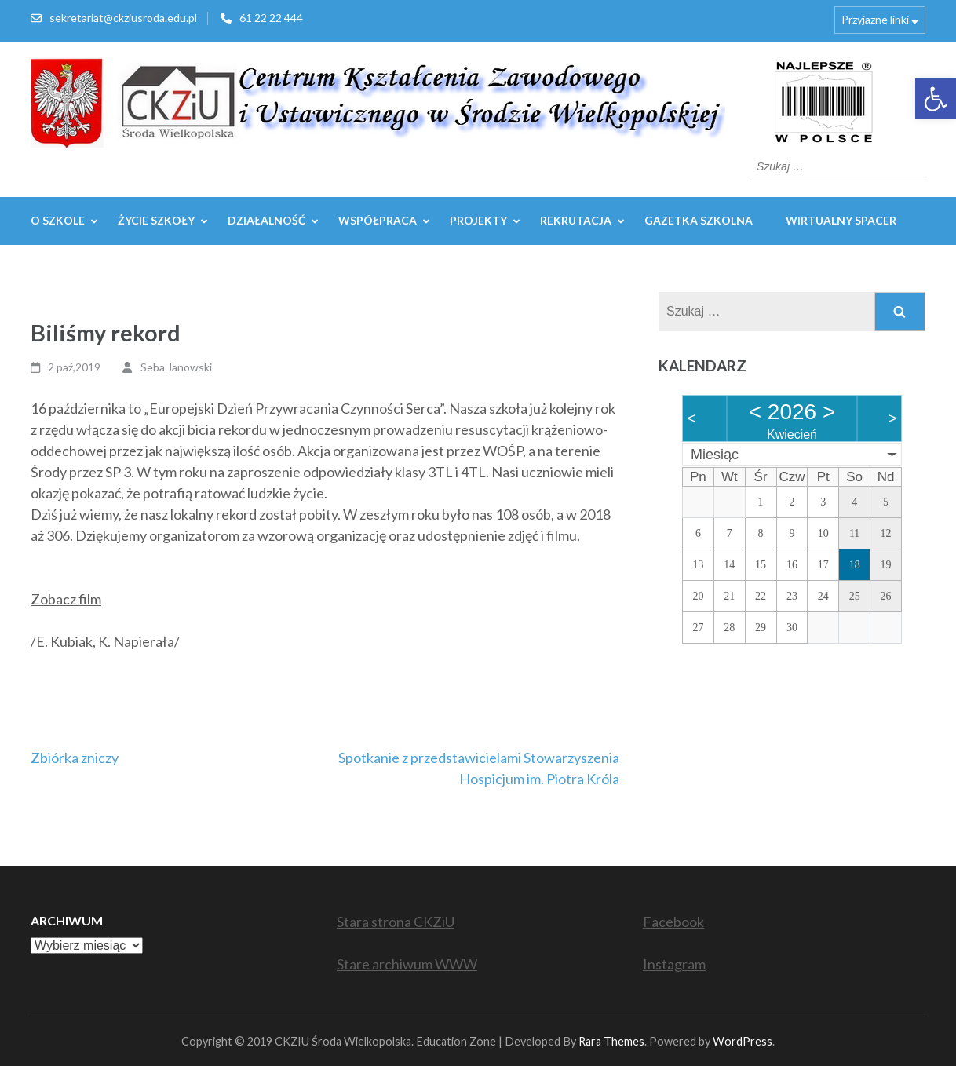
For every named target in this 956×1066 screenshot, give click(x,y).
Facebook (673, 921)
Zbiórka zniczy (75, 757)
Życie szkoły (156, 220)
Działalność (266, 220)
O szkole (58, 220)
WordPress (742, 1041)
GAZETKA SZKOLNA (698, 220)
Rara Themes (611, 1041)
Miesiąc (715, 454)
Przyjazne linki (875, 19)
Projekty (478, 220)
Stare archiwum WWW (407, 964)
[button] (935, 98)
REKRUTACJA (575, 220)
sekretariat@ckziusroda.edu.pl (123, 17)
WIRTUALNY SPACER (841, 220)
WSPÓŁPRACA (377, 220)
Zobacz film (66, 599)
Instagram (674, 964)
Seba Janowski (176, 367)
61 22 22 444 (271, 17)
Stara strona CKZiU (395, 921)
